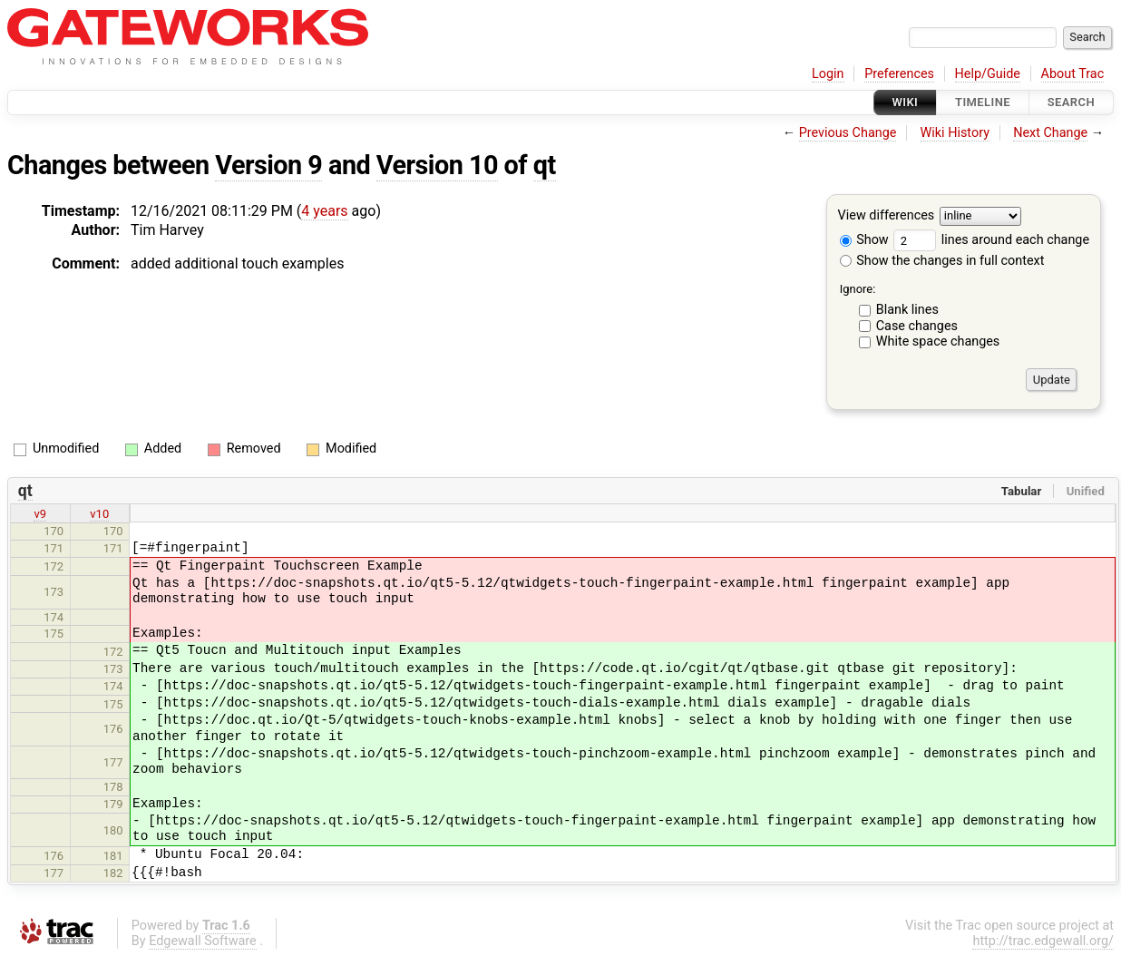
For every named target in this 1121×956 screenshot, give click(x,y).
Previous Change (848, 133)
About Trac (1073, 74)
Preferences (899, 74)
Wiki (905, 102)
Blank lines (907, 309)
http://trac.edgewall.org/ (1043, 941)
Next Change (1050, 133)
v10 (99, 514)
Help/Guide (987, 74)
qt (544, 165)
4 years (324, 210)
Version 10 (437, 165)
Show (864, 240)
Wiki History (955, 133)
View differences (886, 216)
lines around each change (991, 240)
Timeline (982, 102)
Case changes (917, 326)
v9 (40, 514)
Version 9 (268, 165)
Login (828, 74)
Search (1071, 102)
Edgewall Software (203, 941)
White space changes (938, 341)
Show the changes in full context (942, 260)
